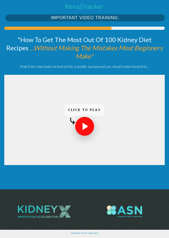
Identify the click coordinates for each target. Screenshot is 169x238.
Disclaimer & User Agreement (84, 233)
